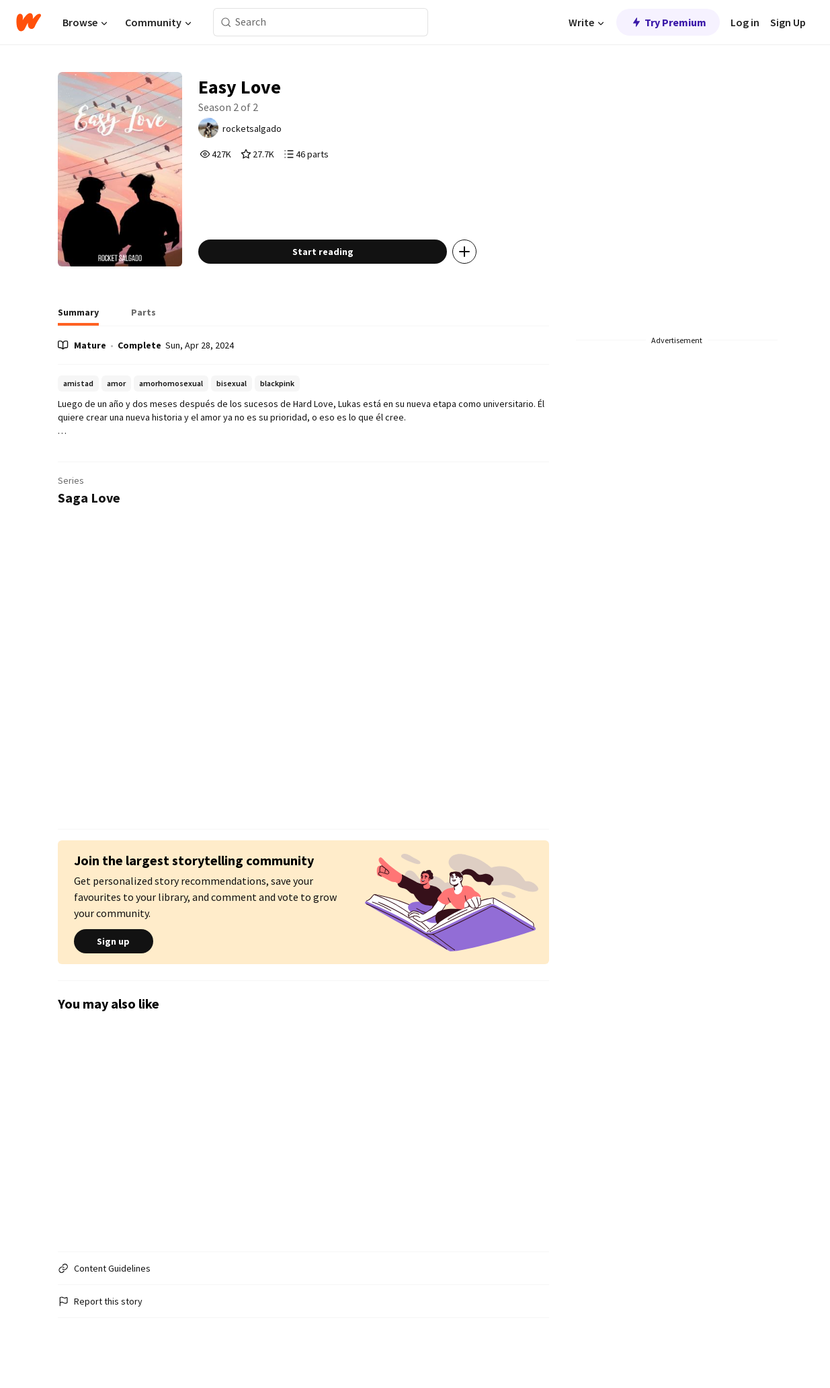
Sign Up (788, 22)
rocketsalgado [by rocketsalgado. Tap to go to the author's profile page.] (252, 128)
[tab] (78, 316)
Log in (745, 22)
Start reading (323, 252)
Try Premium (668, 22)
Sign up (113, 941)
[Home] (28, 22)
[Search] (226, 22)
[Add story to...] (464, 252)
